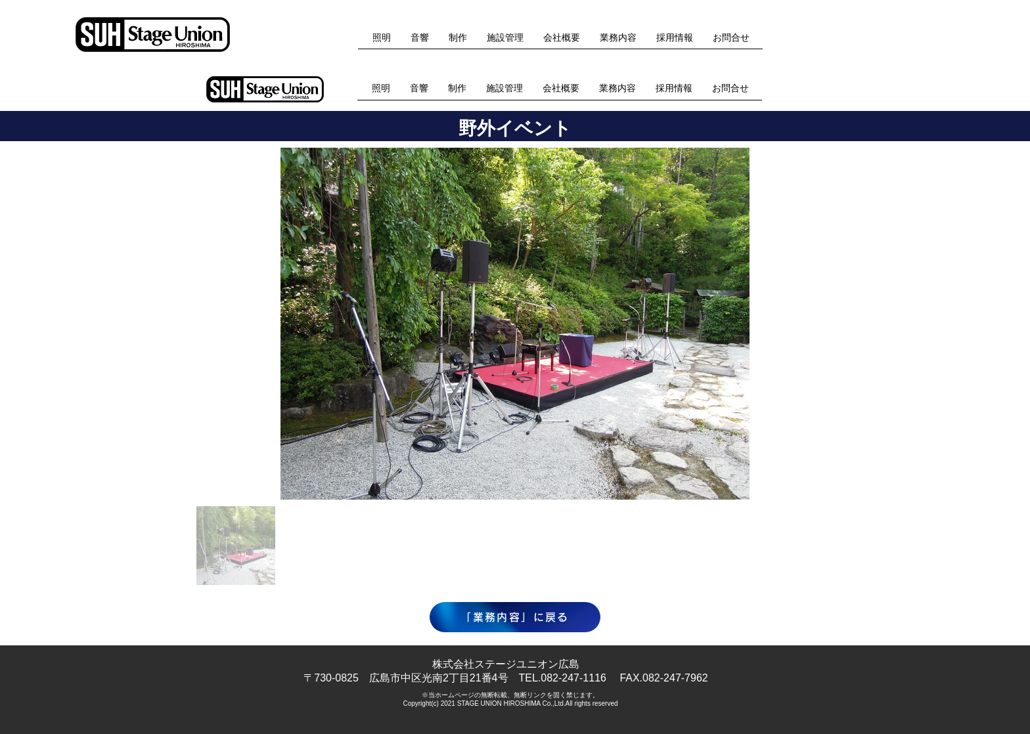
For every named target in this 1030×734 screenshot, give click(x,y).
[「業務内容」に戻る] (515, 617)
